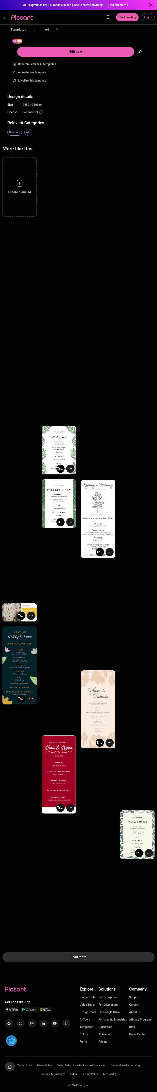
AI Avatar (104, 1034)
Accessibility (110, 1074)
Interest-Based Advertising (125, 1065)
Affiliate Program (140, 1019)
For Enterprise (108, 997)
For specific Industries (113, 1019)
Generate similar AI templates (37, 64)
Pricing (103, 1041)
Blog (132, 1027)
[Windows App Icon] (45, 1011)
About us (135, 1012)
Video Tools (87, 1004)
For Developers (108, 1004)
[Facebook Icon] (9, 1023)
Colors (84, 1034)
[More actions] (70, 469)
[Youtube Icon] (55, 1023)
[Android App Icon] (29, 1011)
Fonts (83, 1041)
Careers (134, 1004)
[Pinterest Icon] (66, 1023)
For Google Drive (109, 1012)
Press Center (137, 1034)
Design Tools (88, 1012)
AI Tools (85, 1019)
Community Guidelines (52, 1074)
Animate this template (32, 72)
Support (134, 997)
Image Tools (87, 997)
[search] (108, 17)
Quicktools (105, 1027)
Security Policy (90, 1074)
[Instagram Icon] (32, 1023)
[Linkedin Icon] (43, 1023)
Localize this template (32, 80)
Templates (86, 1027)
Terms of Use (24, 1065)
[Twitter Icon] (20, 1023)
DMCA (73, 1074)
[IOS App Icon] (12, 1011)
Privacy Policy (44, 1065)
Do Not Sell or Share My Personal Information (81, 1065)
